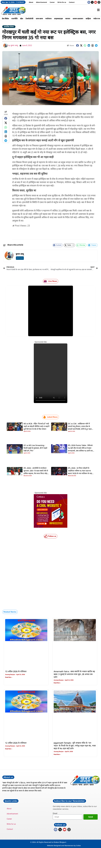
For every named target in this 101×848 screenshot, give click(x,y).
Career (52, 2)
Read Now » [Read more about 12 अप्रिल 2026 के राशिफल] (8, 749)
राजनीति (15, 18)
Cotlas (78, 845)
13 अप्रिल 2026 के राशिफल (15, 671)
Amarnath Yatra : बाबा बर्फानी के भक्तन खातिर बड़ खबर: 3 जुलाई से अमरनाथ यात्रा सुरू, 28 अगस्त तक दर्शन (74, 674)
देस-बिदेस (5, 18)
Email (55, 813)
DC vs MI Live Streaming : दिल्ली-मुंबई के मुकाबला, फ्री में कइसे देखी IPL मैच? (35, 448)
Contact (72, 2)
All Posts (20, 258)
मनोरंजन (50, 18)
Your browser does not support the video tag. (50, 373)
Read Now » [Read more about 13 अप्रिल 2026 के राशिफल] (8, 677)
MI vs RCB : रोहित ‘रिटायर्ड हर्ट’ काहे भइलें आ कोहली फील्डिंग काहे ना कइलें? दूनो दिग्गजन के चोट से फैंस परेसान (37, 426)
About (31, 2)
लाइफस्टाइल (60, 18)
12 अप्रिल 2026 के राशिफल (15, 743)
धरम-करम (41, 18)
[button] (77, 45)
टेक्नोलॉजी (31, 18)
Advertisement (41, 2)
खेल (22, 18)
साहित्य (91, 18)
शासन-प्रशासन (81, 18)
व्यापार (70, 18)
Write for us (61, 2)
